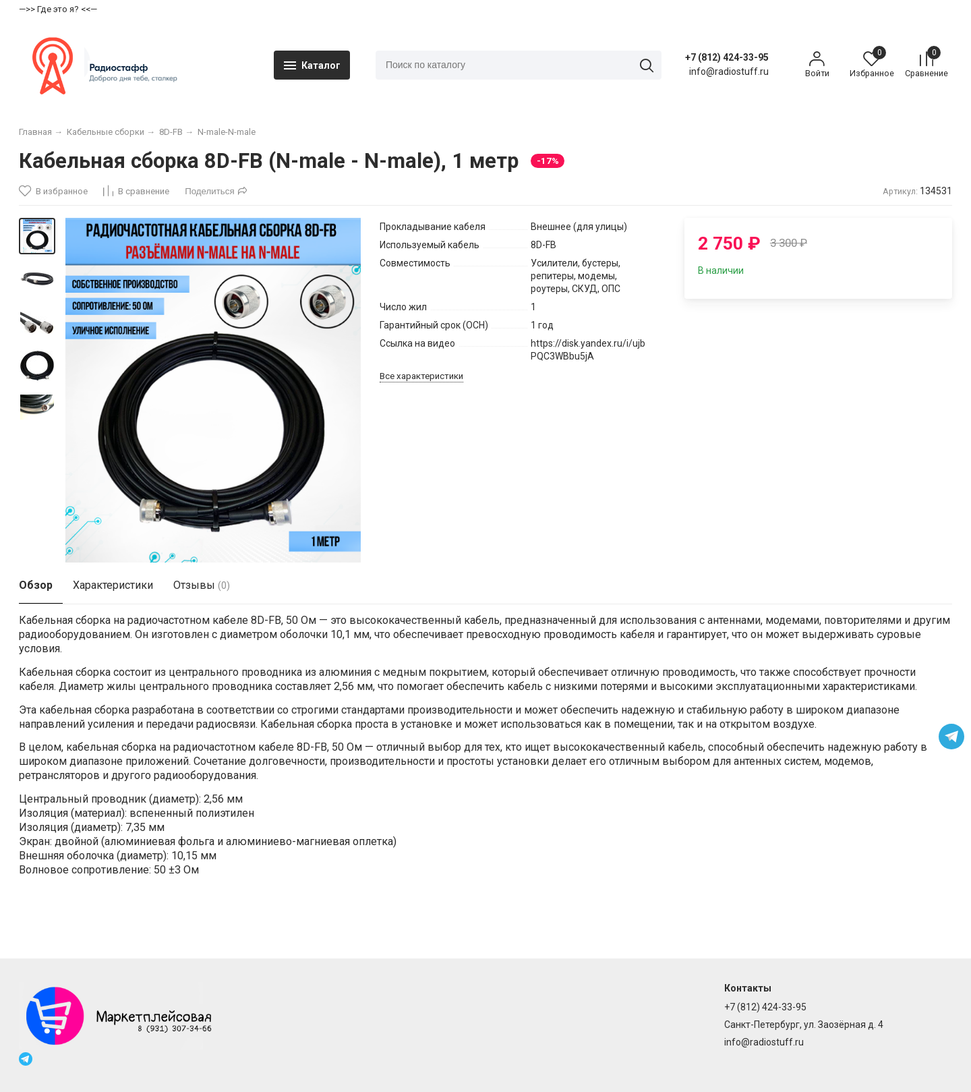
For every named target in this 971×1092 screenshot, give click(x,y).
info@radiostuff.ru (764, 1042)
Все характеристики (421, 387)
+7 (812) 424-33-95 (723, 62)
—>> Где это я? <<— (58, 9)
